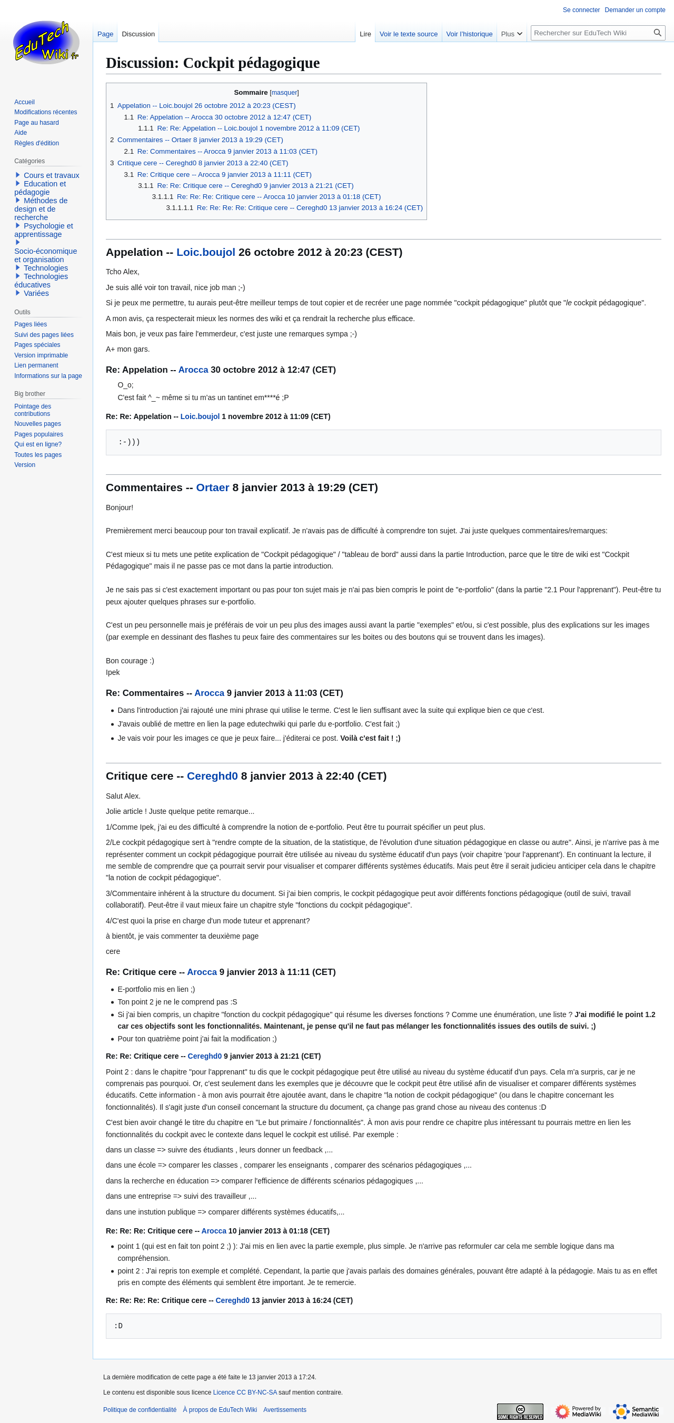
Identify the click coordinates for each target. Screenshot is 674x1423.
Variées (36, 293)
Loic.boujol (205, 252)
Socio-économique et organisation (45, 255)
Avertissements (284, 1410)
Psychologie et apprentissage (43, 230)
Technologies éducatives (41, 280)
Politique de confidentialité (139, 1410)
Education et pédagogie (40, 188)
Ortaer (213, 487)
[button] (18, 174)
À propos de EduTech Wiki (220, 1410)
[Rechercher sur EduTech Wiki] (598, 33)
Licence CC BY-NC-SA (245, 1392)
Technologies (46, 268)
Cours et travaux (52, 175)
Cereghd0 (212, 776)
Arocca (194, 370)
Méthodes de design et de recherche (40, 209)
